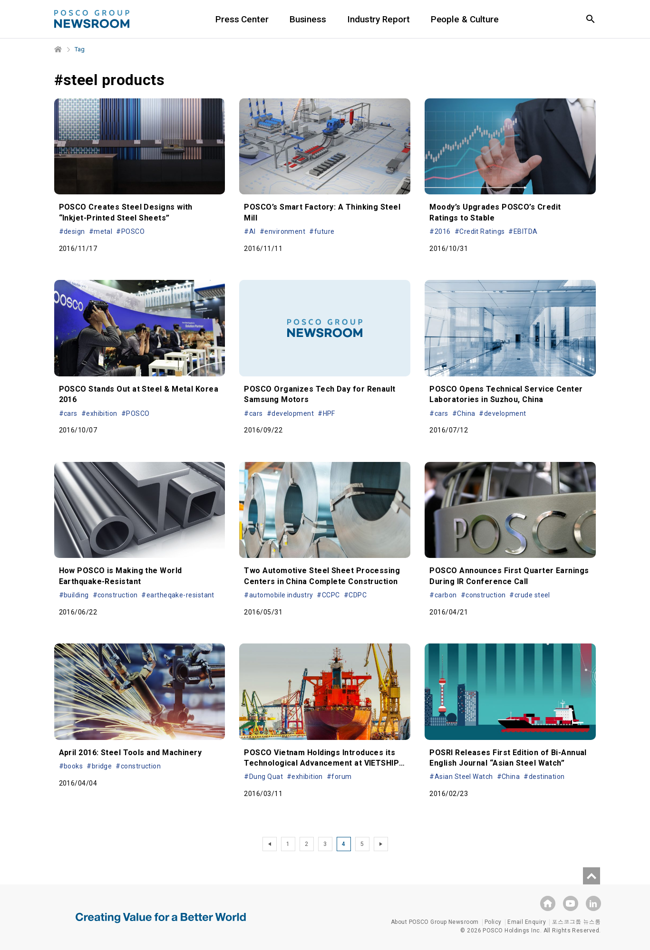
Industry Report (378, 19)
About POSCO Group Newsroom (435, 922)
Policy (493, 922)
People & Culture (465, 19)
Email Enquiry (526, 922)
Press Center (242, 19)
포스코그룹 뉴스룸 (576, 922)
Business (308, 19)
